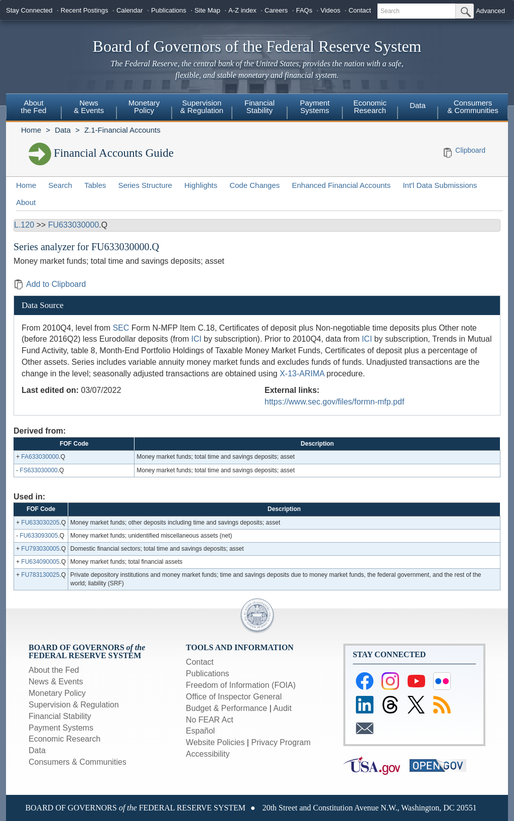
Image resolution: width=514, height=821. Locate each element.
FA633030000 (40, 456)
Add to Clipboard (50, 284)
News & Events (89, 106)
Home (31, 130)
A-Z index (242, 10)
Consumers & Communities (472, 106)
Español (200, 731)
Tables (95, 185)
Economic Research (370, 106)
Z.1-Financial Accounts (122, 130)
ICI (196, 339)
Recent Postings (84, 10)
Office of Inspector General (234, 696)
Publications (168, 10)
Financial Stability (259, 106)
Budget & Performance (226, 708)
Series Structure (145, 185)
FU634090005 (40, 561)
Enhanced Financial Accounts (341, 185)
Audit (282, 708)
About (26, 202)
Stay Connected (29, 10)
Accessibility (207, 754)
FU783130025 (40, 574)
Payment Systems (314, 106)
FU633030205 (40, 522)
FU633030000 (73, 225)
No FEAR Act (209, 719)
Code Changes (254, 185)
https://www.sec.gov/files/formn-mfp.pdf (334, 401)
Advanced (490, 11)
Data (418, 105)
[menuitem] (33, 108)
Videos (331, 10)
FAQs (304, 10)
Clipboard (470, 150)
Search (60, 185)
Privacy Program (280, 742)
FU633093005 (39, 535)
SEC (120, 328)
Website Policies (215, 742)
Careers (276, 10)
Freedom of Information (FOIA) (241, 685)
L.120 (24, 225)
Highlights (200, 185)
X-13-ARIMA (302, 373)
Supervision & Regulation (201, 106)
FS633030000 (38, 470)
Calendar (129, 10)
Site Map (207, 10)
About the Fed (34, 106)
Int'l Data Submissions (440, 185)
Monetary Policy (144, 106)
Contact (359, 10)
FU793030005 (40, 548)
